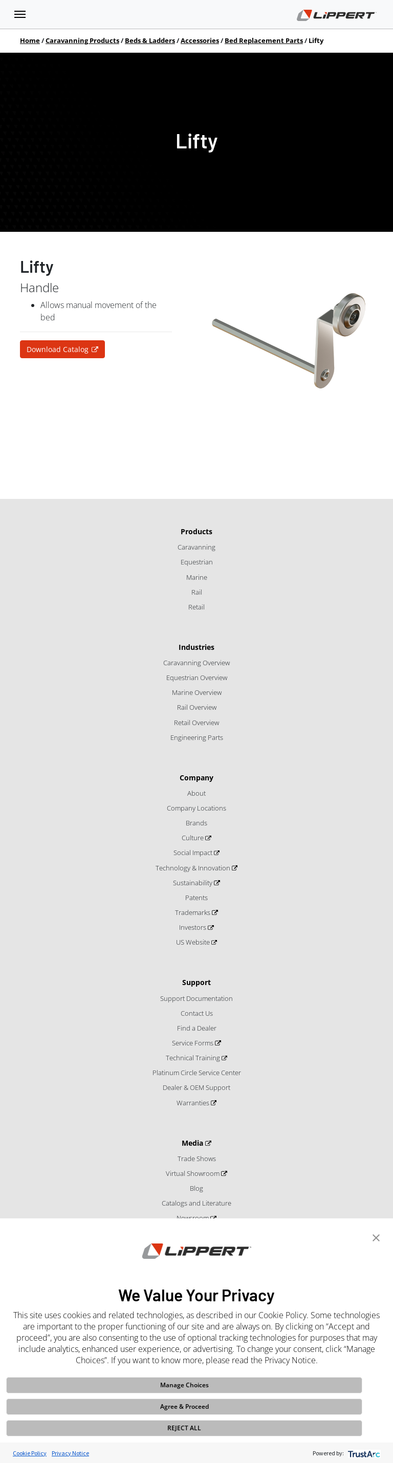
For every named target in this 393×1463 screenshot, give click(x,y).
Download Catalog (58, 349)
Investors (193, 927)
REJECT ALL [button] (184, 1428)
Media (193, 1143)
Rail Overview (196, 707)
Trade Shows (197, 1158)
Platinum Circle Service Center (196, 1072)
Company (196, 777)
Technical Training (194, 1057)
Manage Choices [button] (184, 1385)
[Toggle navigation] (20, 14)
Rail (196, 592)
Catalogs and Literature (196, 1203)
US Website (193, 942)
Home (30, 40)
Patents (196, 897)
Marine (196, 577)
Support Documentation (196, 998)
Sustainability (193, 882)
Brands (196, 822)
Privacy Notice (70, 1453)
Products (196, 531)
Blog (196, 1188)
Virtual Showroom (193, 1173)
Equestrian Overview (196, 677)
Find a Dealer (196, 1028)
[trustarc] (363, 1453)
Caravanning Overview (196, 662)
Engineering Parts (196, 737)
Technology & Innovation (194, 867)
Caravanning (196, 547)
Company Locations (196, 808)
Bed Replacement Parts (264, 40)
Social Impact (193, 852)
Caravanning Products (82, 40)
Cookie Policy (30, 1453)
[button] (376, 1237)
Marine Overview (197, 692)
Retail (196, 607)
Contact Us (197, 1013)
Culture (193, 837)
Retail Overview (196, 722)
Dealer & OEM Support (196, 1087)
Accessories (200, 40)
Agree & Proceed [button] (184, 1406)
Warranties (194, 1102)
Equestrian (197, 561)
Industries (196, 647)
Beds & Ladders (150, 40)
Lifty (316, 40)
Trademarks (193, 912)
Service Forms (193, 1042)
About (196, 793)
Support (196, 982)
